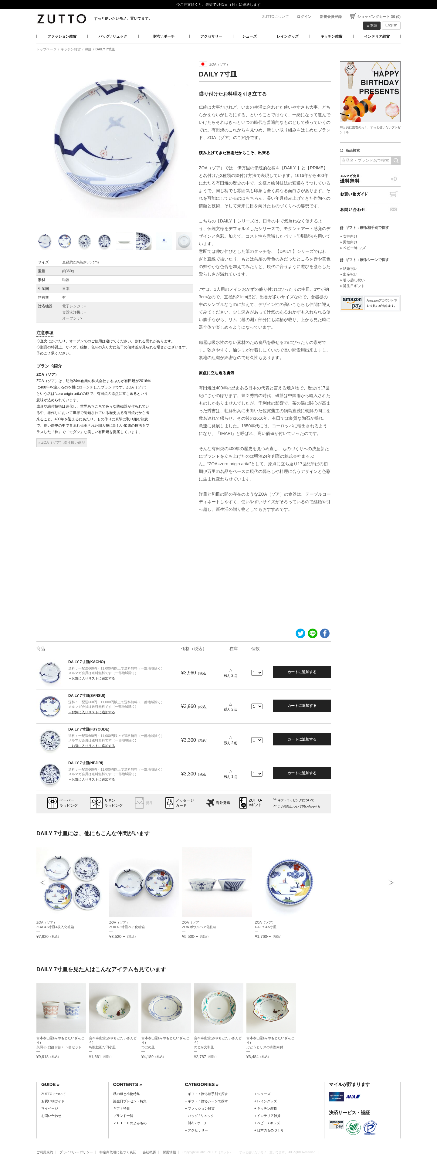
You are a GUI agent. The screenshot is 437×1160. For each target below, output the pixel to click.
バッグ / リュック (113, 36)
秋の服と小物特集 (126, 1094)
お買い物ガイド (370, 194)
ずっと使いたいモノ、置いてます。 (123, 18)
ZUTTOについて (275, 17)
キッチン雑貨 (331, 36)
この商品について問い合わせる (299, 806)
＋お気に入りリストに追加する (91, 678)
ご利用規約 (44, 1152)
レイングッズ (288, 36)
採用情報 (169, 1152)
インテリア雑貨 (377, 36)
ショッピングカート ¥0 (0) (379, 17)
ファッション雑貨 (61, 36)
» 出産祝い (348, 274)
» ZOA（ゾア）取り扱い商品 (61, 442)
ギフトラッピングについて (296, 800)
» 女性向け (348, 236)
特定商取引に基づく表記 (118, 1152)
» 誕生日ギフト (352, 286)
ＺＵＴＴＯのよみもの (130, 1123)
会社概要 (149, 1152)
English (391, 25)
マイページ (49, 1108)
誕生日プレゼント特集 (130, 1101)
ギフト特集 (121, 1108)
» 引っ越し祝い (352, 280)
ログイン (304, 17)
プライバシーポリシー (76, 1152)
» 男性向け (348, 242)
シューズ (249, 36)
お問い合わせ (370, 209)
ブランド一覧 (123, 1116)
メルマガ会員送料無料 (370, 178)
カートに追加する (302, 672)
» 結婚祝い (348, 268)
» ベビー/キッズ (353, 248)
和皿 (88, 49)
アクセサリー (211, 36)
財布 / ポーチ (163, 36)
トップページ (46, 49)
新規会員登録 (331, 17)
